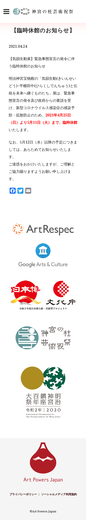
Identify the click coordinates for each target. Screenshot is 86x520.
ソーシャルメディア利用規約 (59, 494)
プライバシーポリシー (23, 494)
